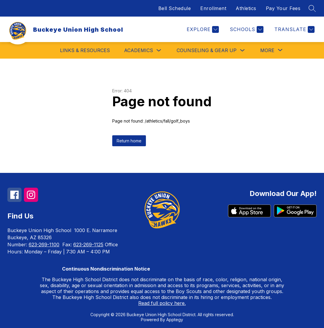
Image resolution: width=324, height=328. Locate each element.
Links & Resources (85, 50)
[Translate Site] (294, 29)
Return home (129, 140)
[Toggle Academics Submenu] (158, 50)
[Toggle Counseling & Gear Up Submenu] (242, 50)
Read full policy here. (162, 303)
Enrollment (213, 8)
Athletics (246, 8)
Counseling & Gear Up (207, 50)
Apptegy (174, 319)
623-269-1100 (44, 244)
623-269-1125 (88, 244)
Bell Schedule (174, 8)
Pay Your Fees (283, 8)
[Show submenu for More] (267, 50)
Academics (138, 50)
